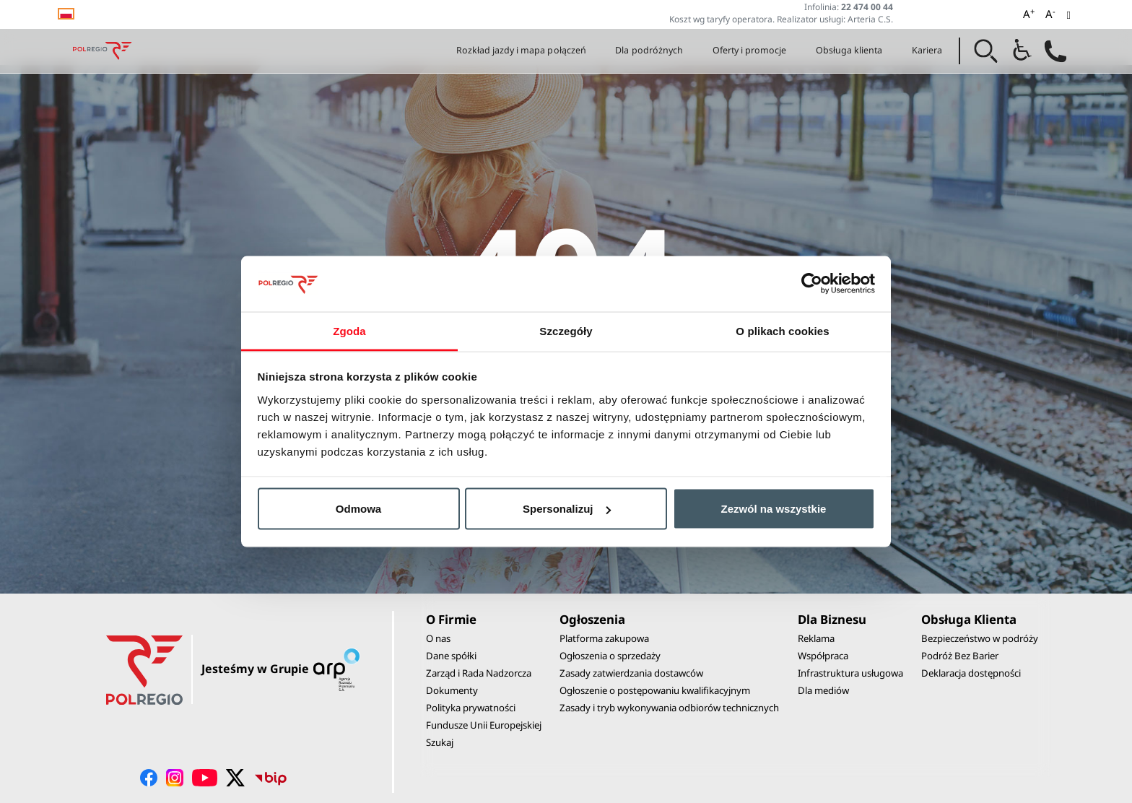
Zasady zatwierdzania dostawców (631, 673)
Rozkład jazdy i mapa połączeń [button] (521, 50)
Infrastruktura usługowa (850, 673)
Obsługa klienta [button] (849, 50)
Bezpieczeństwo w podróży (979, 638)
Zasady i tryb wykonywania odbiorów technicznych (669, 707)
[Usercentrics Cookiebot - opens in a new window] (812, 284)
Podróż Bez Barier (959, 655)
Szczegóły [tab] (565, 330)
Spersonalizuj (567, 509)
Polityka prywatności (470, 707)
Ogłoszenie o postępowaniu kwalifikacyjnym (655, 690)
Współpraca (823, 655)
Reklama (816, 638)
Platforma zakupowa (604, 638)
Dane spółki (451, 655)
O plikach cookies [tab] (782, 330)
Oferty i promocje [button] (750, 50)
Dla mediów (823, 690)
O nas (438, 638)
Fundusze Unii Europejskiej (483, 725)
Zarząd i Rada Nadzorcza (478, 673)
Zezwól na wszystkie (774, 509)
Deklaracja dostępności (971, 673)
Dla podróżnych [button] (649, 50)
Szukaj (439, 742)
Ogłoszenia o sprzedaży (610, 655)
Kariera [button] (927, 50)
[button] (986, 51)
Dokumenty (452, 690)
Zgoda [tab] (349, 330)
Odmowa (358, 509)
